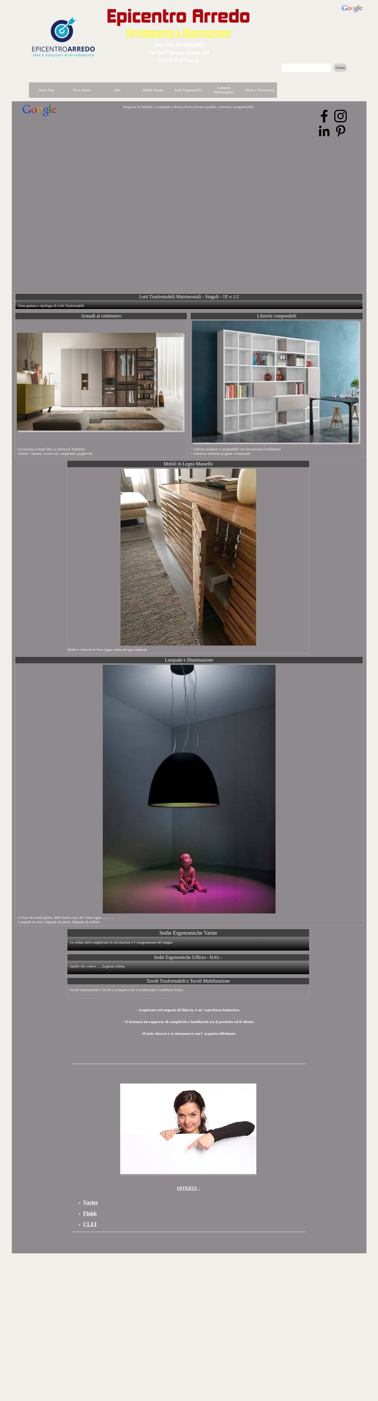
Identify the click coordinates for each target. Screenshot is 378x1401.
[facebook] (324, 116)
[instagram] (340, 116)
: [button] (188, 1188)
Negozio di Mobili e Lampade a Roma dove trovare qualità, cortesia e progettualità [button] (188, 107)
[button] (179, 43)
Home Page (46, 90)
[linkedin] (324, 130)
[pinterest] (340, 130)
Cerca (340, 67)
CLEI (90, 1224)
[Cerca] (306, 67)
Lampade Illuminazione (224, 90)
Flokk (90, 1213)
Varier (90, 1202)
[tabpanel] (188, 1019)
